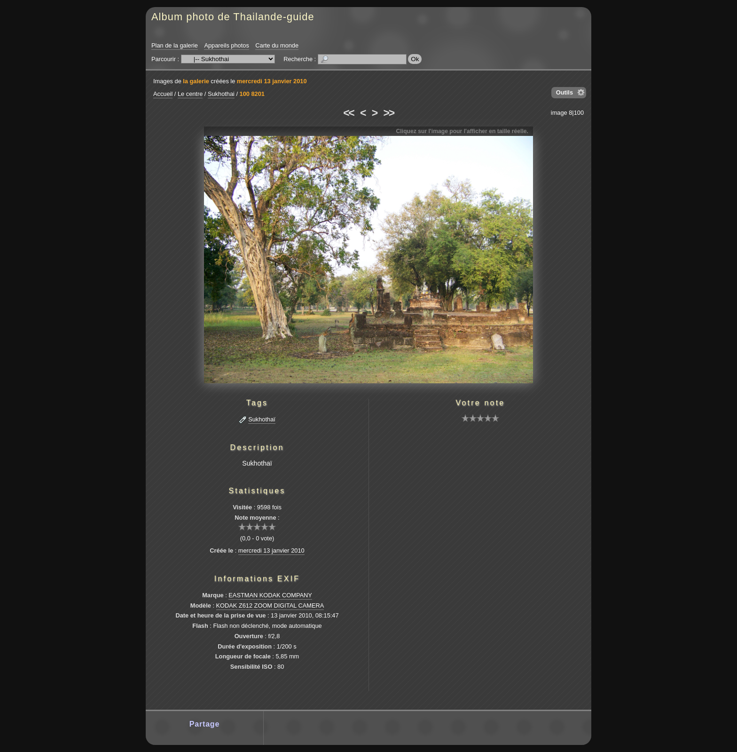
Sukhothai (221, 93)
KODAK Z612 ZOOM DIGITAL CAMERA (270, 605)
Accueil (162, 93)
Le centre (190, 93)
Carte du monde (276, 45)
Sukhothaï (261, 419)
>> (389, 113)
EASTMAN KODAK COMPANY (270, 595)
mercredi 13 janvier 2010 (272, 81)
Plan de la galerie (174, 45)
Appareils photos (226, 45)
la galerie (196, 81)
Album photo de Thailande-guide (232, 17)
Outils (564, 92)
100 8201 (252, 93)
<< (348, 113)
